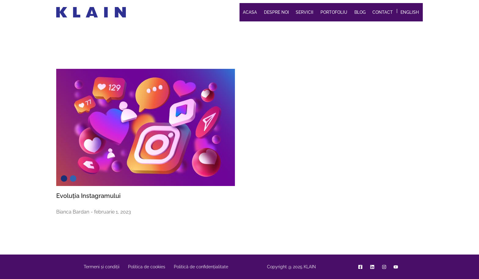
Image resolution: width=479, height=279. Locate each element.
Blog (360, 12)
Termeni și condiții (101, 266)
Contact (382, 12)
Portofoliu (333, 12)
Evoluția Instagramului (88, 195)
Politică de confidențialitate (201, 266)
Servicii (304, 12)
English (409, 12)
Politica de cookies (146, 266)
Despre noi (276, 12)
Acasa (250, 12)
